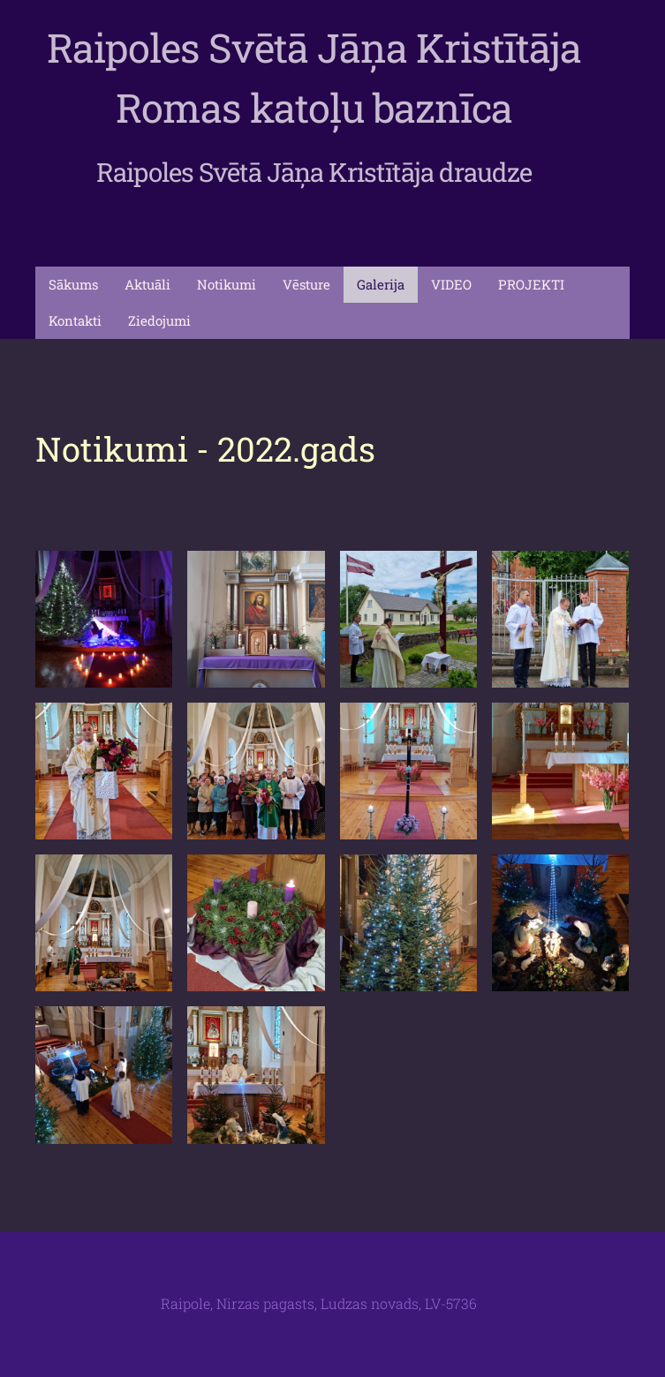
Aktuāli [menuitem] (147, 284)
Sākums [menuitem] (73, 284)
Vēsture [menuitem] (306, 284)
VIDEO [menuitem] (451, 284)
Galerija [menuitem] (380, 284)
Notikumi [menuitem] (226, 284)
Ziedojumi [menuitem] (159, 320)
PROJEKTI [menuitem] (531, 284)
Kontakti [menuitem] (75, 320)
